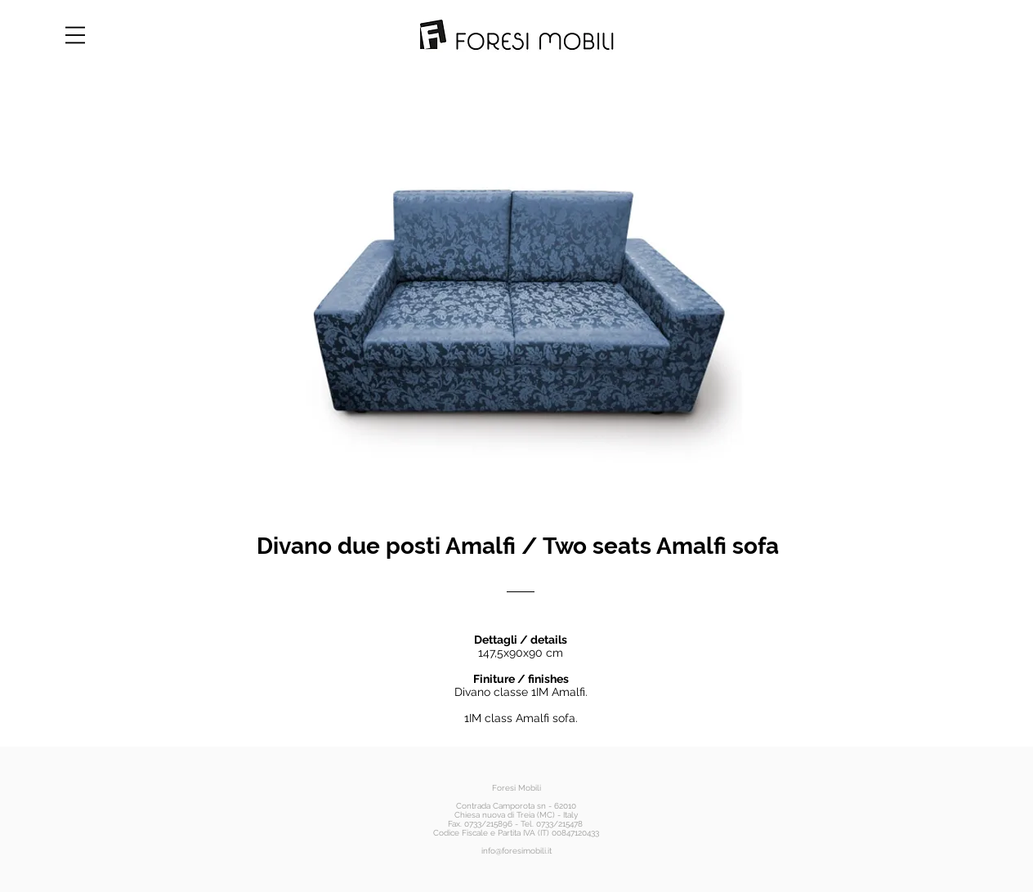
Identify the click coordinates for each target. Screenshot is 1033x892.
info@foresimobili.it (516, 850)
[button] (75, 35)
